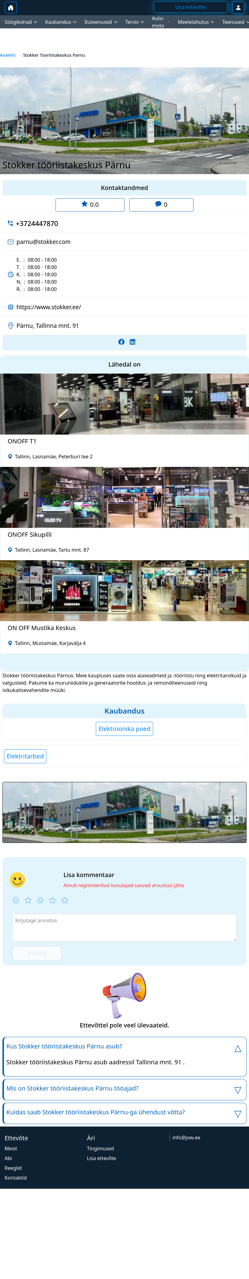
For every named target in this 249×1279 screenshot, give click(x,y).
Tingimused (100, 1148)
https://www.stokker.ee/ (48, 307)
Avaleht (8, 55)
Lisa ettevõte (101, 1158)
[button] (124, 812)
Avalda (37, 953)
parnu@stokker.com (43, 242)
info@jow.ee (186, 1137)
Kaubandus (124, 711)
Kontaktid (16, 1177)
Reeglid (13, 1168)
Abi (8, 1158)
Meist (11, 1148)
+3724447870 (37, 223)
